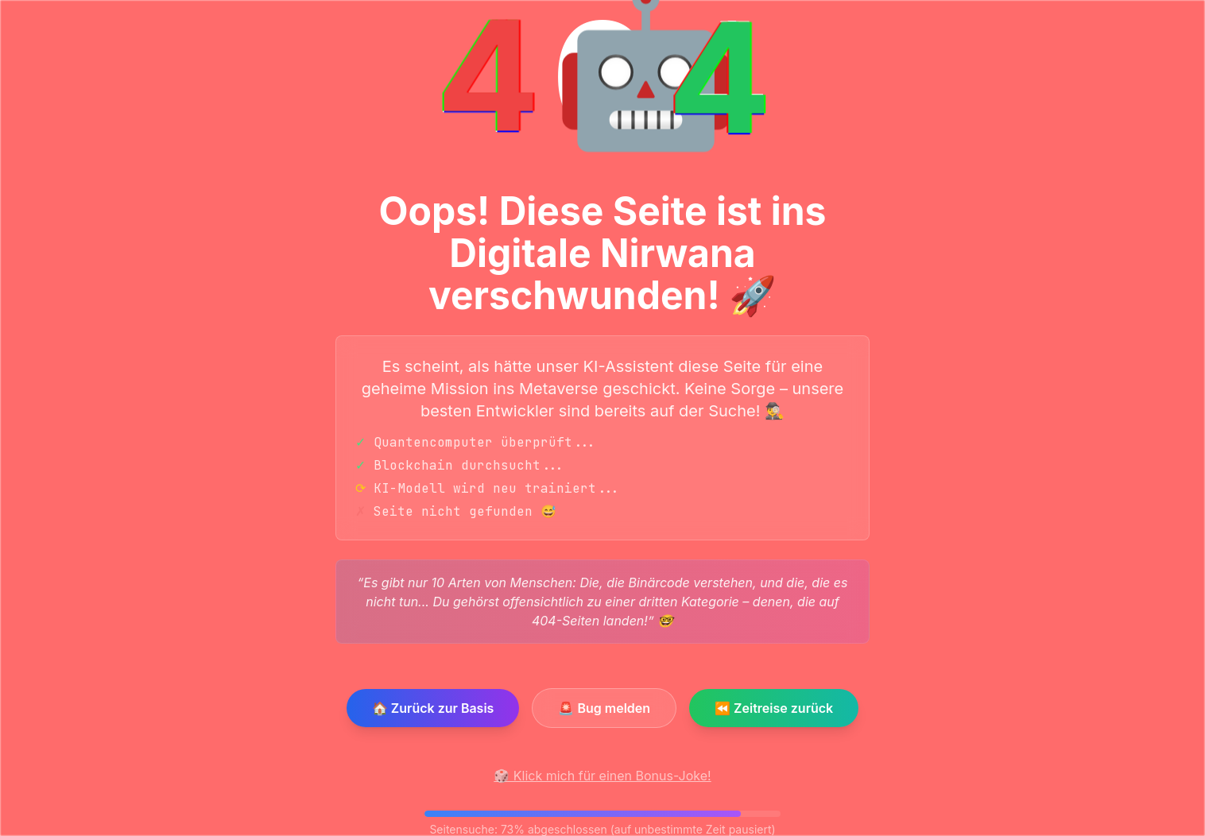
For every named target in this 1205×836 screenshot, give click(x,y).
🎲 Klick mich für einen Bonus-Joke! (602, 776)
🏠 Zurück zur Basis (433, 708)
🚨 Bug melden (604, 708)
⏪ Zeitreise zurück (774, 708)
